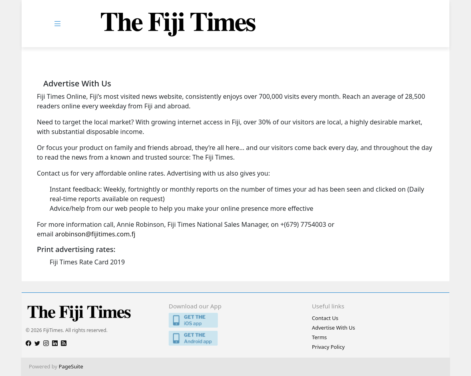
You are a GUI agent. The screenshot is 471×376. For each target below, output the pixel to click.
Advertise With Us (333, 327)
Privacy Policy (328, 346)
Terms (319, 337)
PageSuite (71, 366)
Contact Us (325, 318)
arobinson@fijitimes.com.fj (95, 234)
